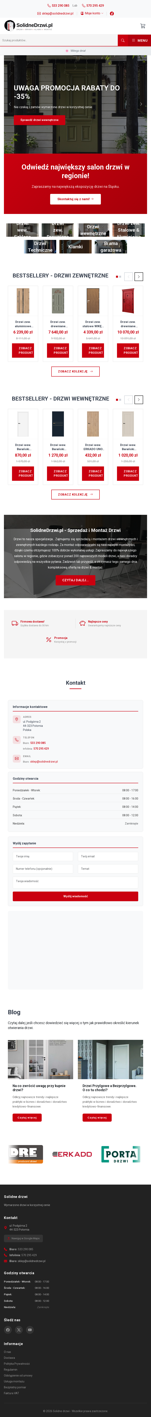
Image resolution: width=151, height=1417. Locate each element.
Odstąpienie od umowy (18, 1375)
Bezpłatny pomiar (15, 1387)
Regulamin (10, 1369)
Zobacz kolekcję (75, 371)
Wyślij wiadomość (75, 896)
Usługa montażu (14, 1381)
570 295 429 (41, 748)
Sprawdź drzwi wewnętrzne (39, 120)
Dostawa (9, 1357)
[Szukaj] (59, 40)
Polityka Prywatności (17, 1363)
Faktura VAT (11, 1393)
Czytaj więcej (27, 1117)
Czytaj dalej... (75, 580)
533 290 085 (38, 742)
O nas (7, 1351)
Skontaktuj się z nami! (75, 199)
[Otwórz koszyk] (143, 26)
